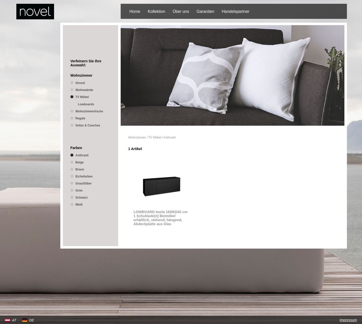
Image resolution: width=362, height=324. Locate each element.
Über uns (181, 11)
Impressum (348, 320)
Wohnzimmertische (89, 111)
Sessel (80, 83)
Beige (79, 162)
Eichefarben (84, 176)
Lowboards (86, 104)
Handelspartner (235, 11)
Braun (79, 169)
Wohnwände (84, 90)
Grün (79, 190)
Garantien (205, 11)
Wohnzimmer (137, 137)
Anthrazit (169, 137)
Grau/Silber (83, 183)
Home (134, 11)
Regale (80, 118)
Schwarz (81, 197)
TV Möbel (154, 137)
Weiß (78, 204)
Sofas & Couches (87, 125)
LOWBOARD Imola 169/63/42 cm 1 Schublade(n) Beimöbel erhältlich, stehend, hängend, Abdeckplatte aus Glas (160, 218)
